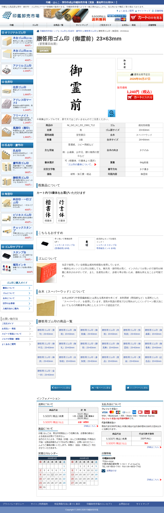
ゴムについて (9, 293)
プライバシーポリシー (13, 504)
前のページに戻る (62, 388)
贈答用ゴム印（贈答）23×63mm (89, 345)
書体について (9, 288)
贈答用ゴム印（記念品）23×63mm (153, 359)
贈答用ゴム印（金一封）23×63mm (46, 373)
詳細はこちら (90, 426)
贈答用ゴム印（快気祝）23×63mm (132, 332)
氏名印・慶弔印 (75, 31)
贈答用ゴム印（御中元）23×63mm (46, 345)
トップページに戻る (139, 388)
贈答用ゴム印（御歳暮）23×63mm (153, 332)
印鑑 (12, 25)
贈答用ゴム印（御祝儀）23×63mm (89, 332)
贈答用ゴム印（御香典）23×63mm (153, 345)
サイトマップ (144, 11)
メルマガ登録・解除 (11, 339)
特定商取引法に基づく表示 (67, 504)
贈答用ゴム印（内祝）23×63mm (110, 332)
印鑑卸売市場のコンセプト (99, 504)
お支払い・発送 (129, 25)
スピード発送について (11, 334)
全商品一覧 (58, 25)
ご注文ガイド (105, 25)
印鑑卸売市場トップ (49, 31)
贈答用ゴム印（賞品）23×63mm (110, 359)
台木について (9, 298)
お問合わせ (124, 504)
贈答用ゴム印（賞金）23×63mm (132, 359)
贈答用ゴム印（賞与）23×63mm (46, 332)
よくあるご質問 (126, 11)
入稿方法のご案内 (11, 309)
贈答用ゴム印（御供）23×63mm (46, 359)
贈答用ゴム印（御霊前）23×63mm (132, 345)
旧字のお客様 (9, 303)
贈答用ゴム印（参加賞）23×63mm (89, 359)
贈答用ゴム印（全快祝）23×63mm (67, 359)
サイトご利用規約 (39, 504)
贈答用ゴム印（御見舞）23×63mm (110, 345)
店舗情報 (159, 11)
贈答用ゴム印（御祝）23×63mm (67, 332)
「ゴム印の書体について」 (79, 164)
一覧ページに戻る (102, 388)
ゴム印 (35, 25)
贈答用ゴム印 (90, 31)
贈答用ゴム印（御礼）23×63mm (67, 345)
